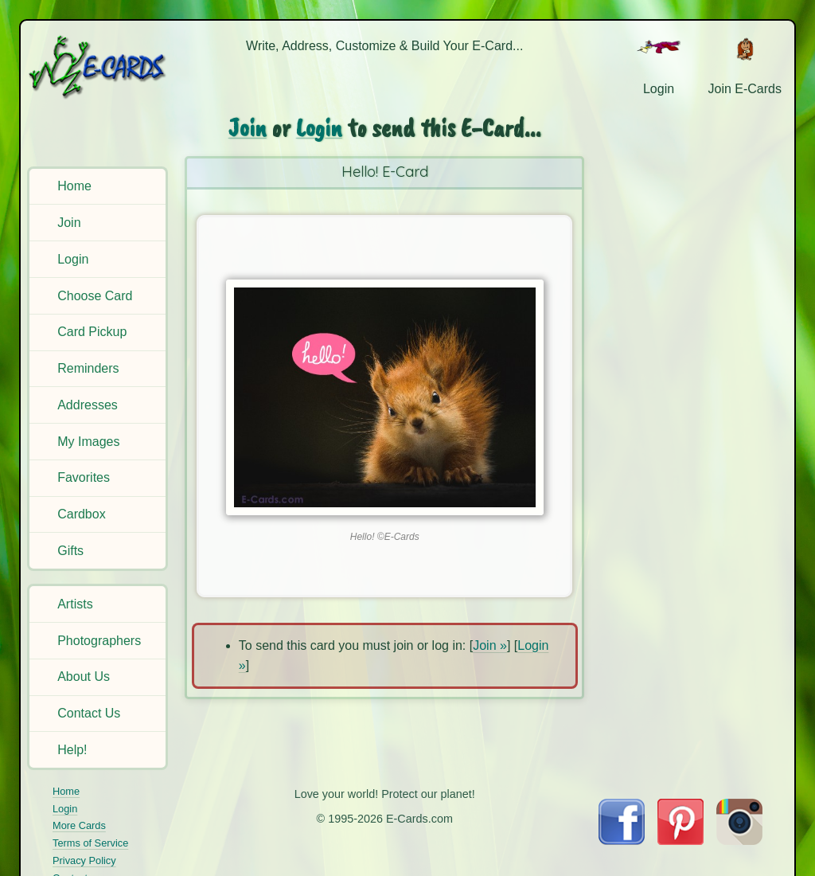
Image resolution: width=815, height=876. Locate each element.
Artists (74, 604)
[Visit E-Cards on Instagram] (739, 840)
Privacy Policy (84, 860)
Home (74, 186)
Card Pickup (92, 331)
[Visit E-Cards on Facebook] (621, 840)
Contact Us (88, 713)
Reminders (88, 368)
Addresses (87, 405)
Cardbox (81, 514)
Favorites (83, 477)
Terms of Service (90, 843)
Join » (490, 645)
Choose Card (94, 296)
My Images (88, 441)
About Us (83, 676)
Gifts (70, 550)
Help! (72, 750)
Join (68, 222)
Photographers (99, 640)
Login (72, 259)
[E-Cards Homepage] (98, 66)
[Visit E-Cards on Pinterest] (680, 840)
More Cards (79, 825)
